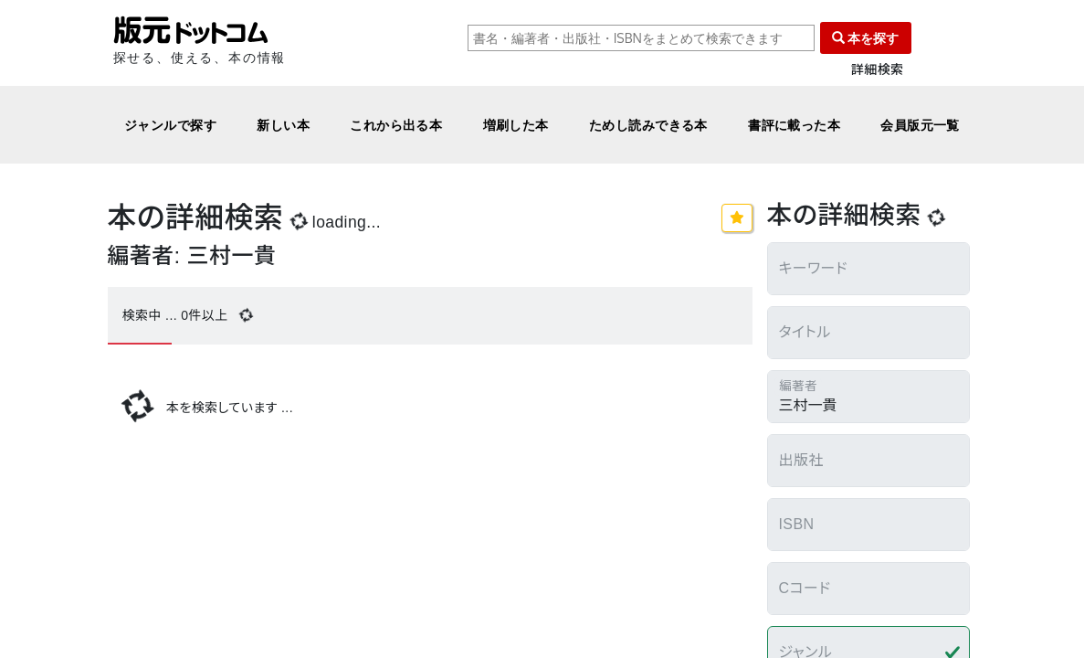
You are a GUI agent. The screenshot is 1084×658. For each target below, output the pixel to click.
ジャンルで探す (170, 125)
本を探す (866, 38)
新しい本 (283, 125)
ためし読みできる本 (648, 125)
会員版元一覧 (920, 125)
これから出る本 (396, 125)
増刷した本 (516, 125)
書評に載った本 (794, 125)
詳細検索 (877, 70)
